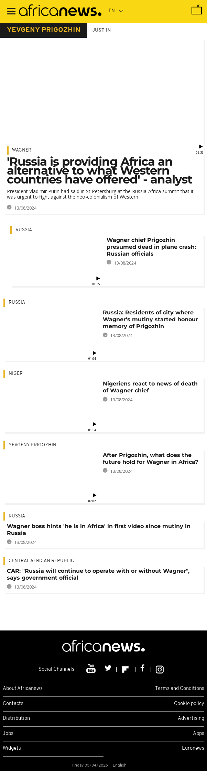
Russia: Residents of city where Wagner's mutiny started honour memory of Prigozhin (150, 319)
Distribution (16, 718)
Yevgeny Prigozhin (32, 445)
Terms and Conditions (179, 688)
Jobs (8, 733)
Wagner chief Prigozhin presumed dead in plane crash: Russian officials (151, 247)
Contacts (13, 703)
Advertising (191, 718)
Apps (198, 733)
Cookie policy (189, 703)
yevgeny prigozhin (43, 30)
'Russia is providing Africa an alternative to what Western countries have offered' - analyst (99, 170)
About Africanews (23, 688)
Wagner (21, 150)
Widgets (12, 748)
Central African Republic (41, 560)
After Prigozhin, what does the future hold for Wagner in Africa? (150, 458)
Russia (23, 230)
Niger (16, 373)
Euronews (193, 748)
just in (101, 30)
